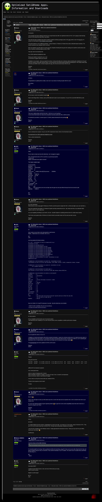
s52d (16, 146)
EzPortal (53, 493)
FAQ (8, 23)
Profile (8, 26)
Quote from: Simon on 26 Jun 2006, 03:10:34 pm (37, 443)
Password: (93, 26)
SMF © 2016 (44, 494)
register (98, 22)
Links (69, 39)
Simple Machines (50, 494)
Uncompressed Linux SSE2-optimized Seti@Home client (40, 134)
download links (33, 342)
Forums (9, 21)
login (94, 22)
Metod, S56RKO (19, 438)
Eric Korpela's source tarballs (46, 41)
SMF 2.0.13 (40, 494)
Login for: (93, 28)
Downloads (9, 25)
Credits (55, 494)
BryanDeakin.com (47, 495)
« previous (84, 20)
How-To (80, 39)
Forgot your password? (94, 32)
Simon (17, 28)
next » (87, 20)
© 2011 (52, 495)
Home (8, 20)
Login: (94, 24)
